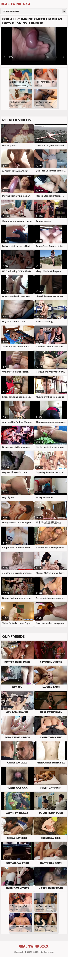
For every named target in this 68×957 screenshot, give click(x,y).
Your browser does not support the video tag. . (34, 46)
